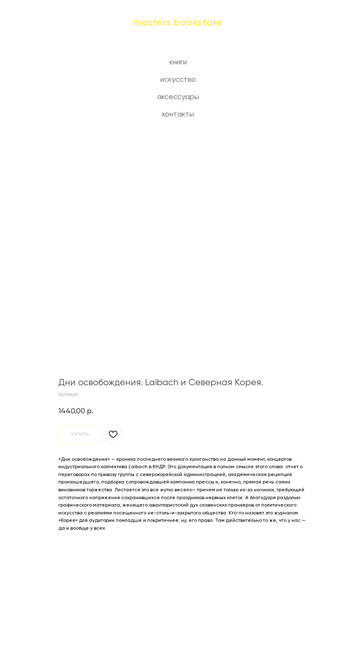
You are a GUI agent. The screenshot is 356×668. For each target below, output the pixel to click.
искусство (178, 79)
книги (178, 62)
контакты (178, 114)
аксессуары (178, 97)
